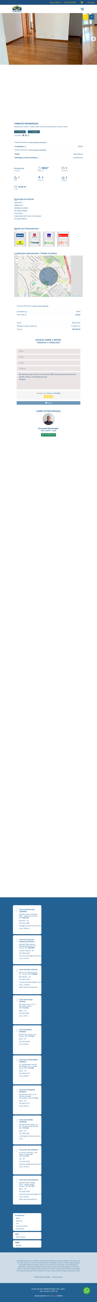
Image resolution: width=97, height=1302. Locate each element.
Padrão (26, 127)
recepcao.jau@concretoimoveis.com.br (33, 1164)
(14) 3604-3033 (24, 979)
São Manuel (20, 1229)
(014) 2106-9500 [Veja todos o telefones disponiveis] (70, 2)
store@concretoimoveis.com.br (30, 926)
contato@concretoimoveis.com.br (31, 1136)
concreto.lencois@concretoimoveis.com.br (34, 956)
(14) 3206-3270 (24, 1073)
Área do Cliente (55, 2)
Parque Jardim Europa (37, 127)
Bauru (18, 1218)
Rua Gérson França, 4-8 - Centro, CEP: (28, 1035)
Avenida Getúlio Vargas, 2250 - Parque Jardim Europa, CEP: (27, 1184)
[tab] (85, 17)
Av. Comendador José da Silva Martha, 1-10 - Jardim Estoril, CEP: (28, 1066)
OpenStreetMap (78, 296)
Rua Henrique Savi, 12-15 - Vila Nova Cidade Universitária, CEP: (28, 1096)
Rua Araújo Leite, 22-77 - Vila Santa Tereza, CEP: (28, 1006)
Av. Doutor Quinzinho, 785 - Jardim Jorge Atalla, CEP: (28, 1154)
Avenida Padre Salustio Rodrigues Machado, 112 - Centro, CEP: (28, 946)
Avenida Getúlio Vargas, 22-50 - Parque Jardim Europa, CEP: (28, 1126)
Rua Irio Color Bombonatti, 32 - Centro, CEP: (28, 973)
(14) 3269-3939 (24, 953)
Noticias (19, 1245)
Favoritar (20, 132)
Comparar (33, 132)
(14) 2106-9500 (24, 1133)
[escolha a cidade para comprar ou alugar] (91, 3)
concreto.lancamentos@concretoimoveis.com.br (36, 1194)
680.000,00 (78, 154)
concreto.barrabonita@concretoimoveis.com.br (35, 982)
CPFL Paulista (21, 1237)
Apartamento (18, 127)
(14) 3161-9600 (24, 1013)
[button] (81, 2)
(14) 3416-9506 (24, 1161)
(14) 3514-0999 (24, 923)
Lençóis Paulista (22, 1226)
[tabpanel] (48, 39)
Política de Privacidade (42, 1277)
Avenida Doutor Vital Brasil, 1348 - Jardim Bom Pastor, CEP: (28, 916)
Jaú (17, 1223)
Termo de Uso (57, 1277)
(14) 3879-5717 (24, 1103)
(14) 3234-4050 (24, 1041)
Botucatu (19, 1221)
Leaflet (68, 296)
